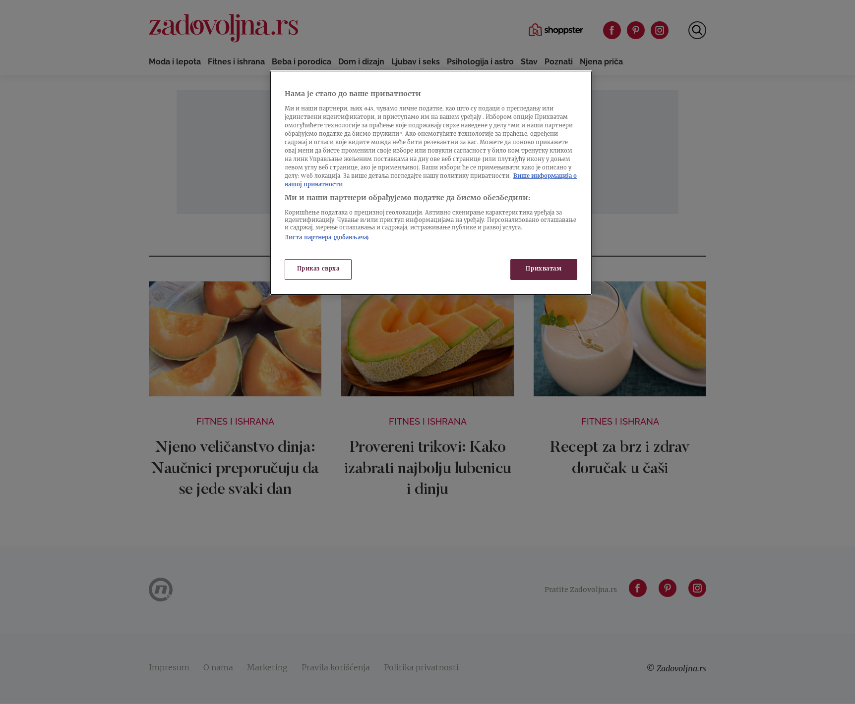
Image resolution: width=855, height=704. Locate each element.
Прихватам (543, 269)
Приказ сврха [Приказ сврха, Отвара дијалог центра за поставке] (318, 269)
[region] (431, 182)
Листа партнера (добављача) (327, 238)
